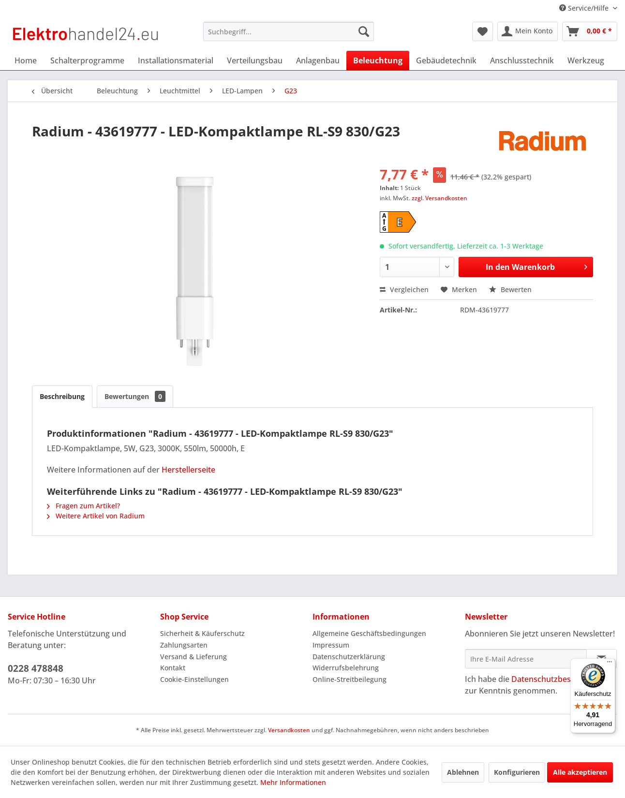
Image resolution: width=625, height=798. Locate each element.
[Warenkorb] (589, 31)
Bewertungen (134, 396)
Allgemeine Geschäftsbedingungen (369, 633)
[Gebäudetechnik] (446, 60)
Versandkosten (289, 730)
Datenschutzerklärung (348, 656)
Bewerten (510, 289)
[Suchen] (364, 31)
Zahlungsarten (184, 645)
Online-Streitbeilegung (349, 679)
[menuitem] (288, 31)
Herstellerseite (188, 469)
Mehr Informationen (293, 782)
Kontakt (172, 667)
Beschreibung (62, 396)
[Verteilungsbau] (254, 60)
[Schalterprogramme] (87, 60)
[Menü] (609, 664)
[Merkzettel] (482, 31)
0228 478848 (35, 668)
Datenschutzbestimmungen (562, 679)
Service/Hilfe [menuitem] (584, 8)
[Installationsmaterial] (175, 60)
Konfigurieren (517, 772)
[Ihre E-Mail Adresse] (526, 658)
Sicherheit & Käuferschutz (202, 633)
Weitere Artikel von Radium (96, 515)
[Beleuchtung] (377, 60)
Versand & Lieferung (193, 656)
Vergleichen (404, 289)
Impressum (330, 645)
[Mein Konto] (527, 31)
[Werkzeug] (586, 60)
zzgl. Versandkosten (439, 198)
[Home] (26, 60)
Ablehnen (463, 772)
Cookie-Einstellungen (194, 679)
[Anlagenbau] (317, 60)
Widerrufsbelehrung (345, 667)
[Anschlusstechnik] (522, 60)
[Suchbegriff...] (288, 31)
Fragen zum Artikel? (83, 505)
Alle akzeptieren (580, 772)
